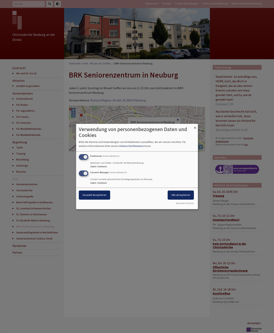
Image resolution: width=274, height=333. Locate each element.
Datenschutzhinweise (131, 146)
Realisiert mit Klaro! (185, 203)
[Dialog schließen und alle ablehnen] (195, 126)
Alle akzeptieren (180, 195)
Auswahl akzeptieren (94, 195)
